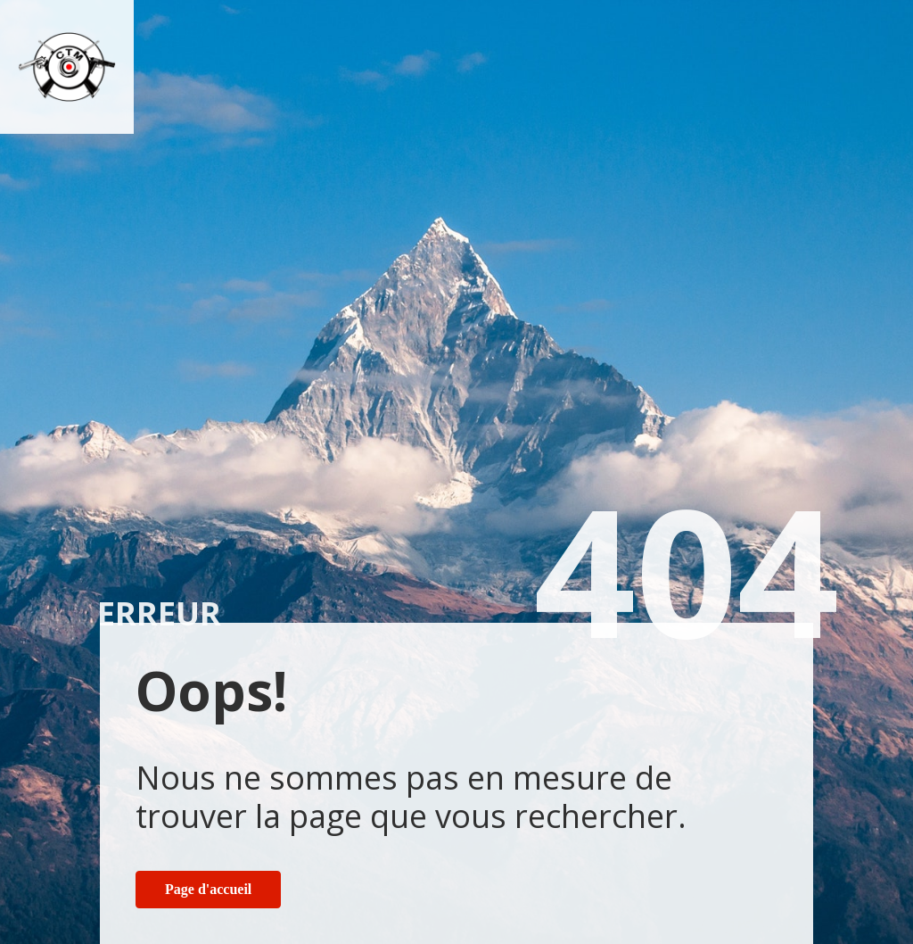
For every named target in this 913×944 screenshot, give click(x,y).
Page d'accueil (208, 889)
